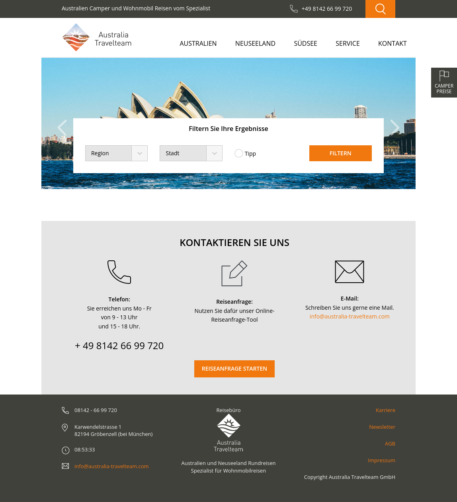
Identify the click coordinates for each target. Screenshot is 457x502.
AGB (390, 443)
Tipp (245, 153)
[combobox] (116, 153)
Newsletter (382, 426)
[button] (64, 123)
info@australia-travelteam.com (350, 316)
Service (348, 43)
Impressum (381, 460)
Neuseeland (255, 43)
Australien (198, 43)
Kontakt (392, 43)
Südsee (305, 43)
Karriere (385, 410)
